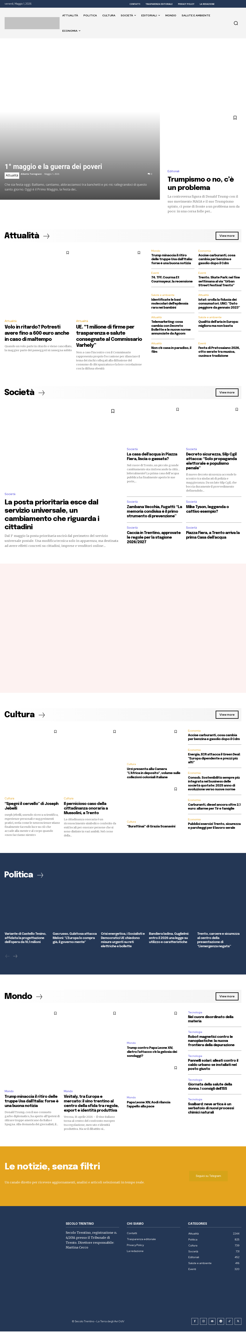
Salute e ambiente (163, 295)
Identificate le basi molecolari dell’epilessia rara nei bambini (169, 304)
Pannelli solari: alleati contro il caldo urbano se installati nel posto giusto (213, 1066)
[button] (235, 23)
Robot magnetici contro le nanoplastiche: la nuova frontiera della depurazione (211, 1042)
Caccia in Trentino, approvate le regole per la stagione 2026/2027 (154, 542)
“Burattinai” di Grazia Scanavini (151, 827)
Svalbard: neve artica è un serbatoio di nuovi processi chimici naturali (211, 1110)
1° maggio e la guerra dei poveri (53, 167)
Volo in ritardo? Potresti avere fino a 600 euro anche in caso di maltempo (38, 333)
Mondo (155, 251)
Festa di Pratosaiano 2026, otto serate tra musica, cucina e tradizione (219, 352)
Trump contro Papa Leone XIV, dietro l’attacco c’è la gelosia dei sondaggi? (152, 1053)
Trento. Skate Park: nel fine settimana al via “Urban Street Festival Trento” (219, 281)
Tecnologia (195, 1014)
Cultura (9, 800)
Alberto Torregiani (31, 173)
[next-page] (15, 957)
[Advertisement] (123, 67)
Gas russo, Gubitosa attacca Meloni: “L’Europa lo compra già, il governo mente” (75, 939)
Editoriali (174, 171)
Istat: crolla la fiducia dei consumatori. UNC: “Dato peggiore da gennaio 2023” (219, 304)
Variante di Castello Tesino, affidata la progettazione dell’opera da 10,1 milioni (25, 939)
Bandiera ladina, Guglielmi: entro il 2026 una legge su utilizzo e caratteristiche (169, 939)
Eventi (155, 273)
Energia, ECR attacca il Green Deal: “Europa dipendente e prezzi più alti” (214, 760)
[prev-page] (8, 957)
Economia (204, 251)
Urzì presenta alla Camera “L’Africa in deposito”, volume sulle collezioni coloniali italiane (153, 774)
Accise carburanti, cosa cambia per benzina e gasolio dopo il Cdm (216, 259)
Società (10, 494)
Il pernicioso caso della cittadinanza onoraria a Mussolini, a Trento (86, 810)
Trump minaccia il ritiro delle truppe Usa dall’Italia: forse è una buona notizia (171, 259)
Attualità (12, 175)
